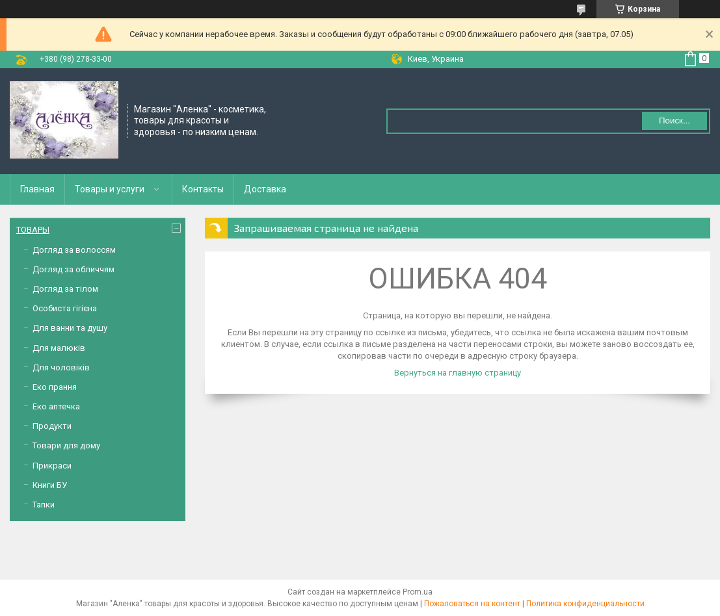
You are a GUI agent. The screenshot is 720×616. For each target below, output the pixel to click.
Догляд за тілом (65, 289)
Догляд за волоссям (74, 250)
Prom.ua (418, 592)
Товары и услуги (109, 189)
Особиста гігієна (65, 308)
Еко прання (55, 387)
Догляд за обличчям (73, 269)
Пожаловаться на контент (472, 603)
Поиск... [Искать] (674, 120)
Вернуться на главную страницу (457, 373)
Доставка (265, 189)
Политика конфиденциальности (585, 603)
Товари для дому (66, 445)
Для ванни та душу (70, 328)
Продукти (52, 426)
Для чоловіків (61, 367)
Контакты (203, 189)
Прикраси (52, 465)
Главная (37, 189)
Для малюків (59, 348)
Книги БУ (50, 485)
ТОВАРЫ (32, 230)
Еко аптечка (56, 406)
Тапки (44, 504)
